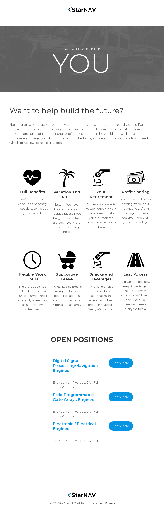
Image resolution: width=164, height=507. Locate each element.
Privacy (110, 503)
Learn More (121, 363)
